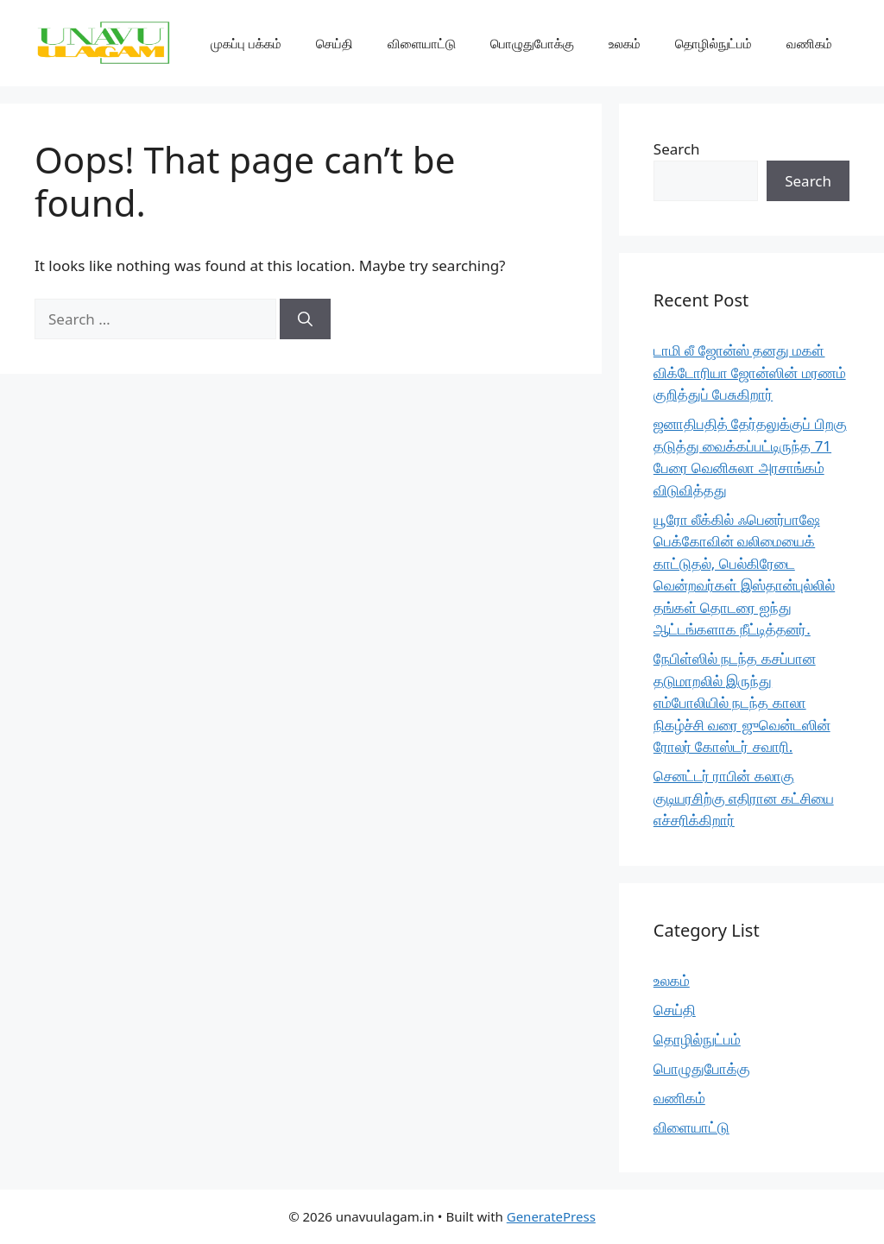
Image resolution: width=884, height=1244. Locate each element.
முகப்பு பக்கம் (246, 43)
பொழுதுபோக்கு (532, 43)
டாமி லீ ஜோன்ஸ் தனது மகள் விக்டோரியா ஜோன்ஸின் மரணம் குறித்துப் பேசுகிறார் (750, 372)
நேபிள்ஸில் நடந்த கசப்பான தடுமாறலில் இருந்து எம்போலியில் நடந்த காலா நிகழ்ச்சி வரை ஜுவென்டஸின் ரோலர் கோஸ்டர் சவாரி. (742, 702)
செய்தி (334, 43)
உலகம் (625, 43)
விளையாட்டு (422, 43)
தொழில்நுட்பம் (713, 43)
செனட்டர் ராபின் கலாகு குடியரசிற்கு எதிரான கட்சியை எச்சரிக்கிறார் (744, 798)
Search (677, 149)
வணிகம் (809, 43)
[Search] (305, 319)
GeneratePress (551, 1216)
